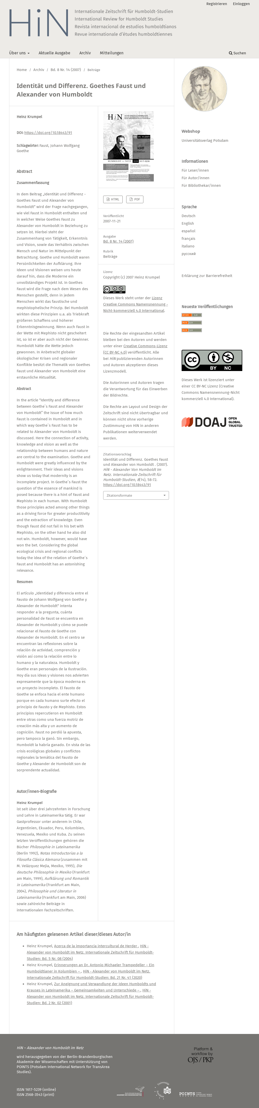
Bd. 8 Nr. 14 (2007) (66, 69)
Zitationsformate (119, 495)
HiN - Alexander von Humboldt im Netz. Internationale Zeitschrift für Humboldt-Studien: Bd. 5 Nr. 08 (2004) (90, 952)
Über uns (18, 53)
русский (189, 253)
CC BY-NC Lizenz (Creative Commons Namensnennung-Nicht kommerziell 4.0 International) (211, 392)
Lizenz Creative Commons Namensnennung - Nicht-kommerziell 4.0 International (135, 304)
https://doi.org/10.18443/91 (48, 132)
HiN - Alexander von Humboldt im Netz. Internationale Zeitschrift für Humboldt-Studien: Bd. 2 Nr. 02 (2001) (90, 996)
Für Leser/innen (195, 170)
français (188, 238)
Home (22, 69)
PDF (137, 199)
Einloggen (241, 4)
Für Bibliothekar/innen (201, 185)
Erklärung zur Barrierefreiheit (207, 275)
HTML (114, 199)
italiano (188, 246)
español (188, 231)
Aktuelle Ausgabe (54, 53)
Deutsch (189, 216)
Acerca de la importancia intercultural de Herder (96, 946)
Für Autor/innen (195, 178)
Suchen (237, 53)
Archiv (85, 53)
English (188, 223)
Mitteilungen (111, 53)
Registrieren (216, 4)
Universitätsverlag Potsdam (205, 140)
